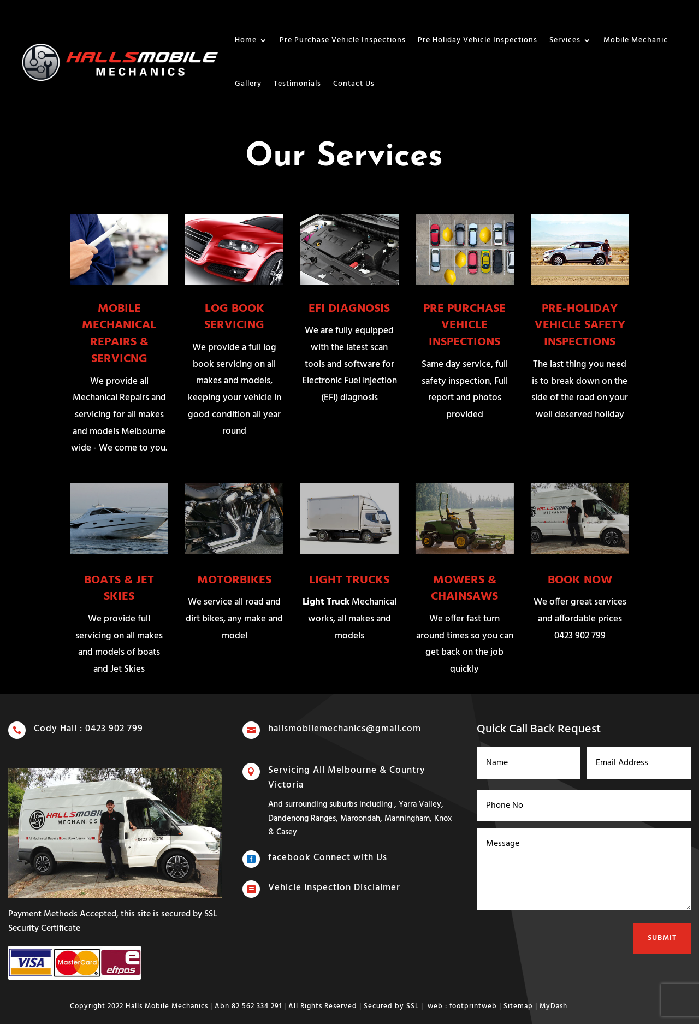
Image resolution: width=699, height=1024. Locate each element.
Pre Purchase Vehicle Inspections (343, 40)
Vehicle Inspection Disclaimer (336, 888)
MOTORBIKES (234, 580)
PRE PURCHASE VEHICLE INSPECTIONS (464, 325)
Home (246, 40)
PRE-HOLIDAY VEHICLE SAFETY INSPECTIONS (580, 325)
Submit (660, 929)
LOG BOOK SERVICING (234, 317)
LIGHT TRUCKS (349, 580)
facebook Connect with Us (330, 857)
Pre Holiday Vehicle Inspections (477, 40)
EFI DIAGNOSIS (349, 308)
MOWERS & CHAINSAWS (464, 589)
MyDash (553, 1006)
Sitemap (518, 1006)
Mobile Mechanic (635, 40)
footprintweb (473, 1006)
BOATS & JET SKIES (119, 589)
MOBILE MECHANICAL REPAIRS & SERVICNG (119, 334)
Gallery (248, 84)
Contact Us (354, 84)
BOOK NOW (580, 580)
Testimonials (297, 84)
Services (564, 40)
